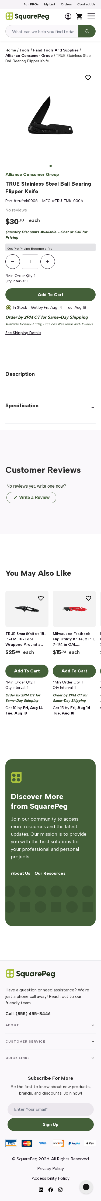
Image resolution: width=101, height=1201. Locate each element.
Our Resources (49, 873)
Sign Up (50, 1124)
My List (49, 4)
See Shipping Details (23, 333)
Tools (24, 50)
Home (10, 50)
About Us (20, 873)
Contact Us (86, 4)
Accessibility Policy (50, 1178)
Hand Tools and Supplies (56, 50)
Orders (66, 4)
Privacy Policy (50, 1168)
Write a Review (37, 499)
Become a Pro (42, 249)
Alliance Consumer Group (29, 55)
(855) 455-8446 (33, 1013)
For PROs (31, 4)
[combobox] (41, 31)
